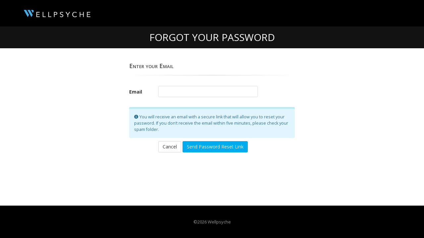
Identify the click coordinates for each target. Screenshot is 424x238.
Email (135, 92)
